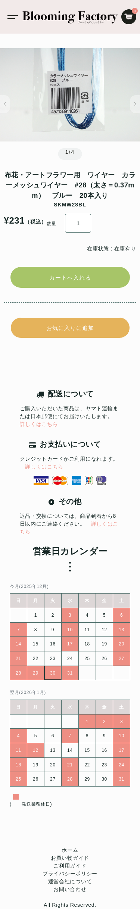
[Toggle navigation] (11, 17)
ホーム (70, 850)
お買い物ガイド (70, 858)
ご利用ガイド (69, 866)
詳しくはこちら (39, 424)
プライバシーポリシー (70, 874)
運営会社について (70, 881)
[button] (5, 104)
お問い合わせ (69, 889)
